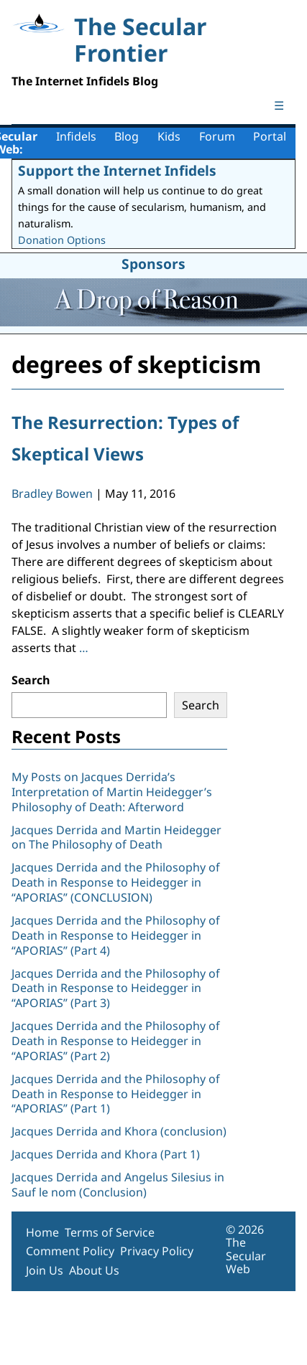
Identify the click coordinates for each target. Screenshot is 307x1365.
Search (31, 680)
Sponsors (153, 263)
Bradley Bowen (52, 493)
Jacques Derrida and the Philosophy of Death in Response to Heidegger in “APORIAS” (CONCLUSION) (116, 882)
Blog (126, 136)
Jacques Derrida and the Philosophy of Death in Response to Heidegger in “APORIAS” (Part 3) (116, 988)
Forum (217, 136)
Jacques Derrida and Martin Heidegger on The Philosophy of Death (116, 837)
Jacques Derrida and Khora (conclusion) (119, 1131)
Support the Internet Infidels (117, 170)
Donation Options (62, 240)
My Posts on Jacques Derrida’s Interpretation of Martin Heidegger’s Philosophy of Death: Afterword (112, 792)
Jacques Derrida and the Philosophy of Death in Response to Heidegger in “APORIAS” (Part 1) (116, 1094)
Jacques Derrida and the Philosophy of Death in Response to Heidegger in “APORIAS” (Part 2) (116, 1041)
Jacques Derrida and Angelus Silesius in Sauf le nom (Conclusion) (118, 1184)
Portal (269, 136)
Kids (168, 136)
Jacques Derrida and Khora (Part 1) (106, 1154)
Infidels (76, 136)
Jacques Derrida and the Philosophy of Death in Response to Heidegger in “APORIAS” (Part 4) (116, 935)
